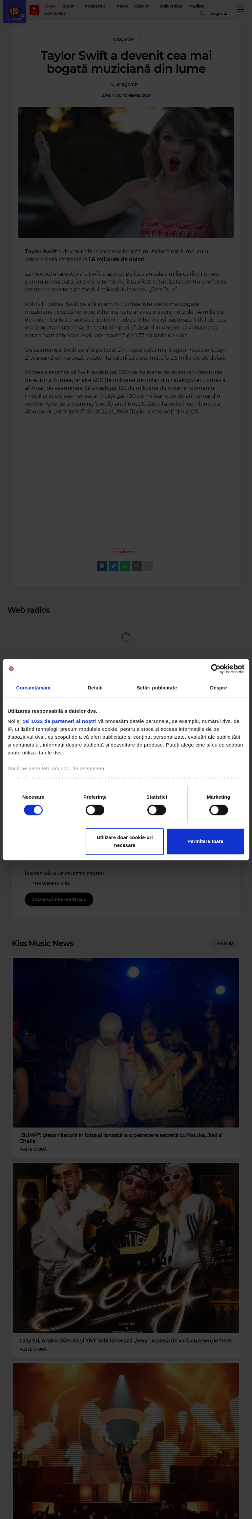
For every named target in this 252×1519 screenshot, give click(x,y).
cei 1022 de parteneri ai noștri (59, 721)
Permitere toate (205, 841)
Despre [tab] (218, 687)
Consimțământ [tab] (33, 687)
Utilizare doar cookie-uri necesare (125, 841)
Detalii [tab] (95, 687)
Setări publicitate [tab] (157, 687)
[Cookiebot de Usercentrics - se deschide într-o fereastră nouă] (215, 669)
